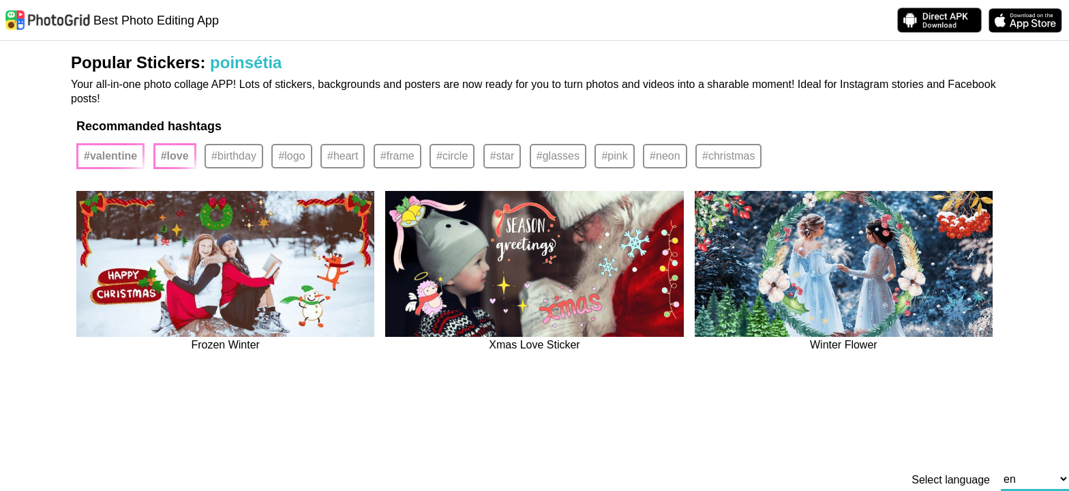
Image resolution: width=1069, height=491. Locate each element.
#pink (614, 156)
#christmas (728, 156)
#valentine (110, 156)
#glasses (558, 156)
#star (502, 156)
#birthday (233, 156)
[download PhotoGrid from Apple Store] (1025, 20)
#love (175, 156)
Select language (951, 480)
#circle (452, 156)
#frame (397, 156)
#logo (291, 156)
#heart (342, 156)
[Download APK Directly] (939, 20)
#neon (665, 156)
